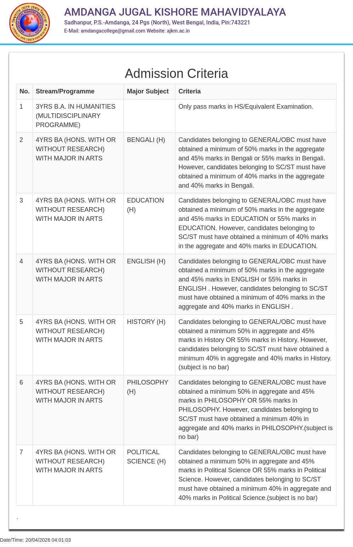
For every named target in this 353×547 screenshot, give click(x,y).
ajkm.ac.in (178, 31)
